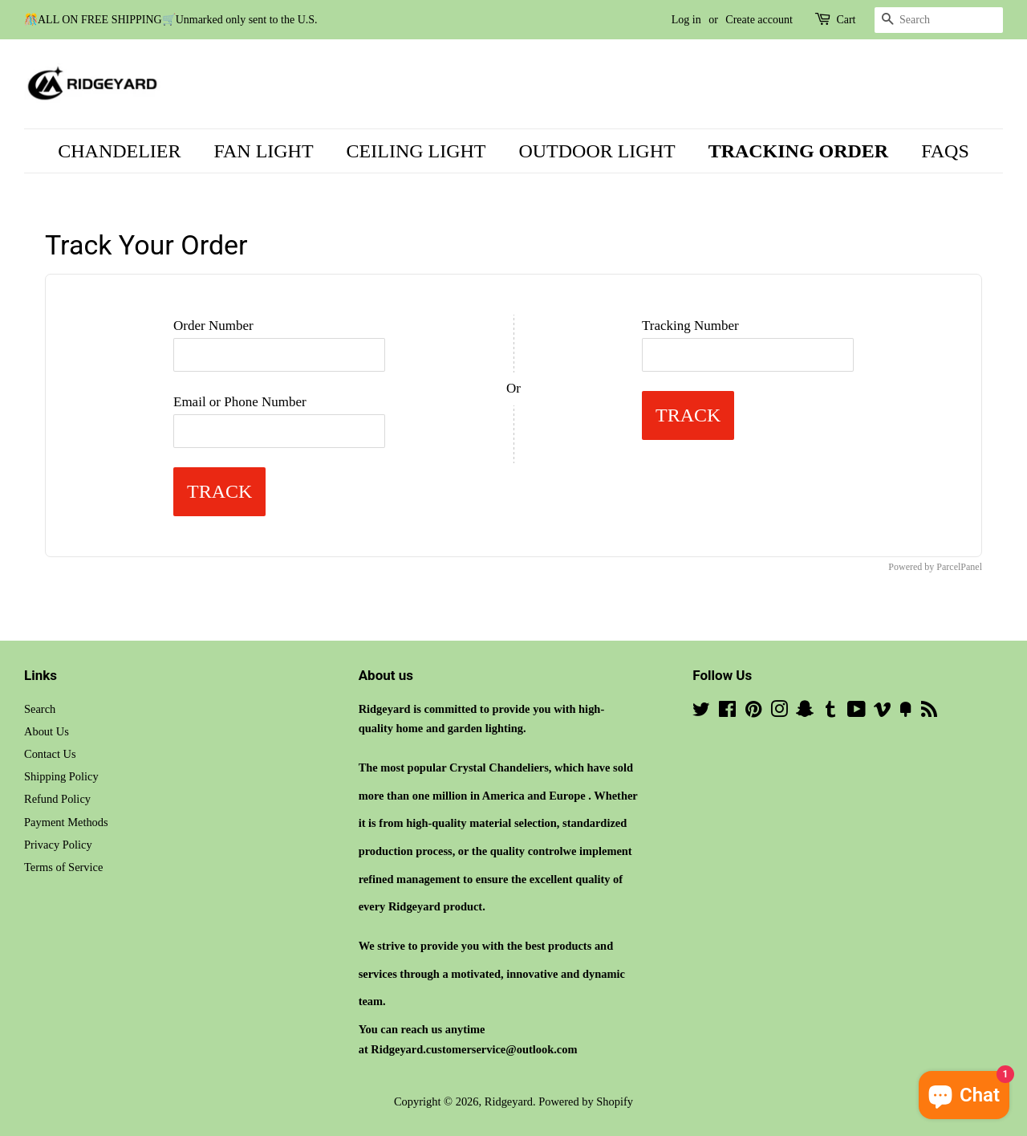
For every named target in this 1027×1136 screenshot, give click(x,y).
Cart (845, 20)
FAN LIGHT (263, 150)
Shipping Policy (61, 776)
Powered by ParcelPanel (935, 566)
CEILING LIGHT (416, 150)
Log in (686, 20)
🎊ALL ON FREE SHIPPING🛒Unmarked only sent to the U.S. (171, 20)
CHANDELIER (119, 150)
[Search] (939, 20)
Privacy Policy (58, 844)
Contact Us (50, 753)
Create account (759, 20)
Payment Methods (66, 822)
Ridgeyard (509, 1101)
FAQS (945, 150)
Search (39, 708)
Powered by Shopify (585, 1101)
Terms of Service (63, 867)
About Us (46, 731)
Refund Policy (57, 798)
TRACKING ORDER (798, 150)
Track (219, 491)
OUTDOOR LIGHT (596, 150)
